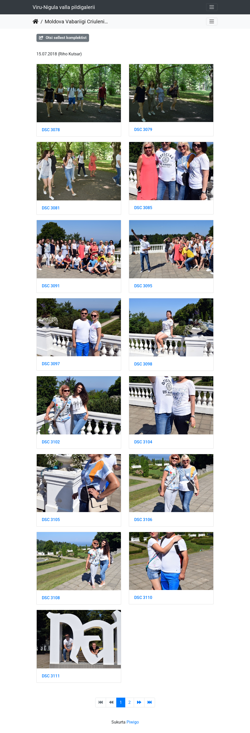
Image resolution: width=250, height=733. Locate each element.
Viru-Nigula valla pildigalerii (64, 7)
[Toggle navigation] (211, 7)
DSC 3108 (51, 597)
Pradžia (36, 21)
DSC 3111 (51, 676)
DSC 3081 (51, 208)
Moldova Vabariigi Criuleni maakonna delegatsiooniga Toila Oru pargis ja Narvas (76, 21)
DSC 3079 (143, 129)
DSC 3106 (143, 519)
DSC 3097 (51, 363)
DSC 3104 (143, 442)
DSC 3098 (143, 364)
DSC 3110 (143, 597)
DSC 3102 (51, 442)
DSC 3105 (51, 519)
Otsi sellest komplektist (62, 37)
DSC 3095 (143, 285)
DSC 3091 (51, 285)
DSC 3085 (143, 207)
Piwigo (133, 722)
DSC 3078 (51, 129)
